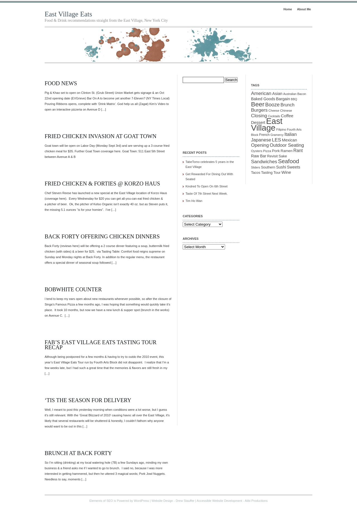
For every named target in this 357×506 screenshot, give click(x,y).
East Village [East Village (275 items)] (267, 124)
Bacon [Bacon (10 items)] (301, 94)
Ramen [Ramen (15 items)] (287, 151)
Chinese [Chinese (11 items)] (286, 110)
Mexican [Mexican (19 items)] (289, 140)
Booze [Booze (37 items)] (272, 104)
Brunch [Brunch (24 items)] (288, 104)
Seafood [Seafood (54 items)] (288, 161)
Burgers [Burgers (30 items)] (259, 110)
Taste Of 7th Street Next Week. (206, 193)
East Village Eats (68, 14)
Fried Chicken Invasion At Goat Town (100, 136)
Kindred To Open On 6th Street (206, 186)
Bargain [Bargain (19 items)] (283, 99)
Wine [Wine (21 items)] (286, 172)
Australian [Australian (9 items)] (289, 94)
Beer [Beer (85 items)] (257, 104)
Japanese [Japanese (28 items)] (261, 140)
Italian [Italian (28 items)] (290, 134)
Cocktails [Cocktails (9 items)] (274, 116)
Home (287, 9)
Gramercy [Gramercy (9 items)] (277, 134)
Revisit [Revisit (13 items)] (272, 156)
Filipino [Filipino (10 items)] (281, 129)
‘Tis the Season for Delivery (88, 400)
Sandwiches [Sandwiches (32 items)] (264, 161)
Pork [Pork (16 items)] (276, 151)
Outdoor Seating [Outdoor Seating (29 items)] (287, 145)
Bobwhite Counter (73, 289)
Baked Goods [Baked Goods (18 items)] (263, 99)
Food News (61, 83)
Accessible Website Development (219, 500)
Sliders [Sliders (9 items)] (255, 167)
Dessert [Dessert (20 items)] (258, 122)
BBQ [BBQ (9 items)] (294, 99)
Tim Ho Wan (193, 200)
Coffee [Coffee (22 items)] (287, 115)
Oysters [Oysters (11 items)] (256, 151)
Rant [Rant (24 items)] (298, 150)
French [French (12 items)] (264, 135)
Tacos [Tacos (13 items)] (255, 173)
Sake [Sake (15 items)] (283, 156)
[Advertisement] (210, 113)
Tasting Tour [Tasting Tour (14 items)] (271, 172)
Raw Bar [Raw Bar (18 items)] (258, 156)
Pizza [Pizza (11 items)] (267, 151)
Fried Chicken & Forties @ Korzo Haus (102, 183)
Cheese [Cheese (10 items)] (274, 110)
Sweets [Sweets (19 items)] (293, 167)
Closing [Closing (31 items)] (259, 115)
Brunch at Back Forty (78, 453)
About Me (304, 9)
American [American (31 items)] (261, 93)
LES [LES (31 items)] (276, 140)
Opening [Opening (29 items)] (260, 145)
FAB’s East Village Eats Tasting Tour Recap (100, 344)
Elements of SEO (101, 500)
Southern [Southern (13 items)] (268, 167)
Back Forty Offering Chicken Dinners (102, 236)
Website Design (162, 500)
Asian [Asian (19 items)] (277, 93)
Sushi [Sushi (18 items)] (281, 167)
